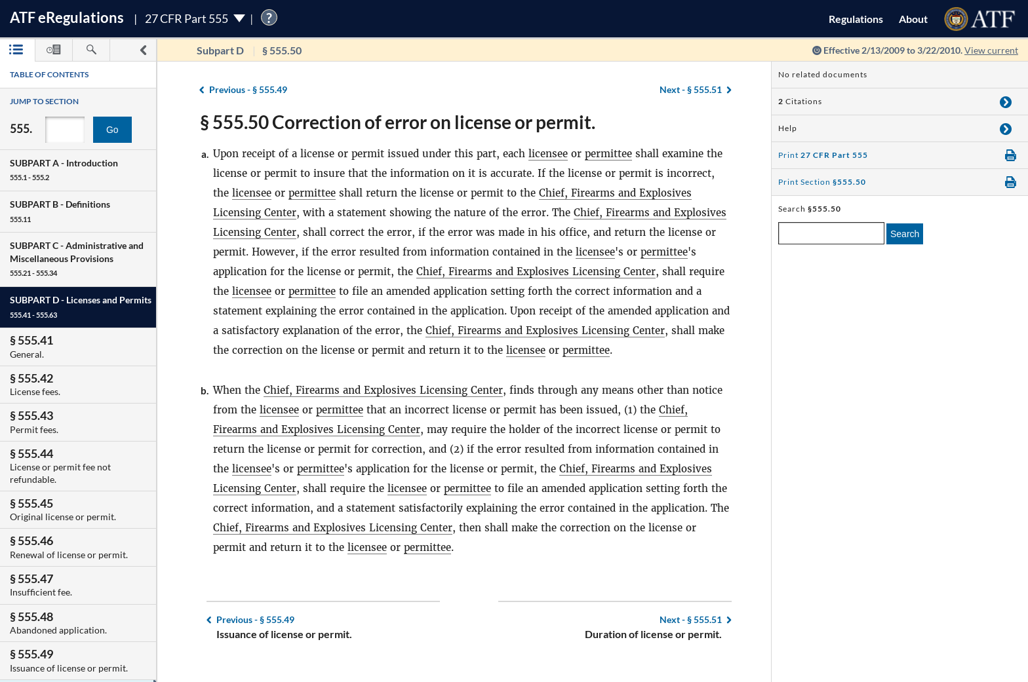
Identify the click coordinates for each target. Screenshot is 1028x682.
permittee (608, 153)
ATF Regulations (67, 17)
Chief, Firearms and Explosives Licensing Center (536, 271)
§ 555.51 (691, 89)
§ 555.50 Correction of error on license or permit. (397, 122)
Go (112, 129)
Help (787, 128)
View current (991, 50)
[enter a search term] (831, 233)
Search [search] (904, 234)
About (913, 18)
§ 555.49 (248, 89)
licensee (548, 153)
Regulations (856, 18)
